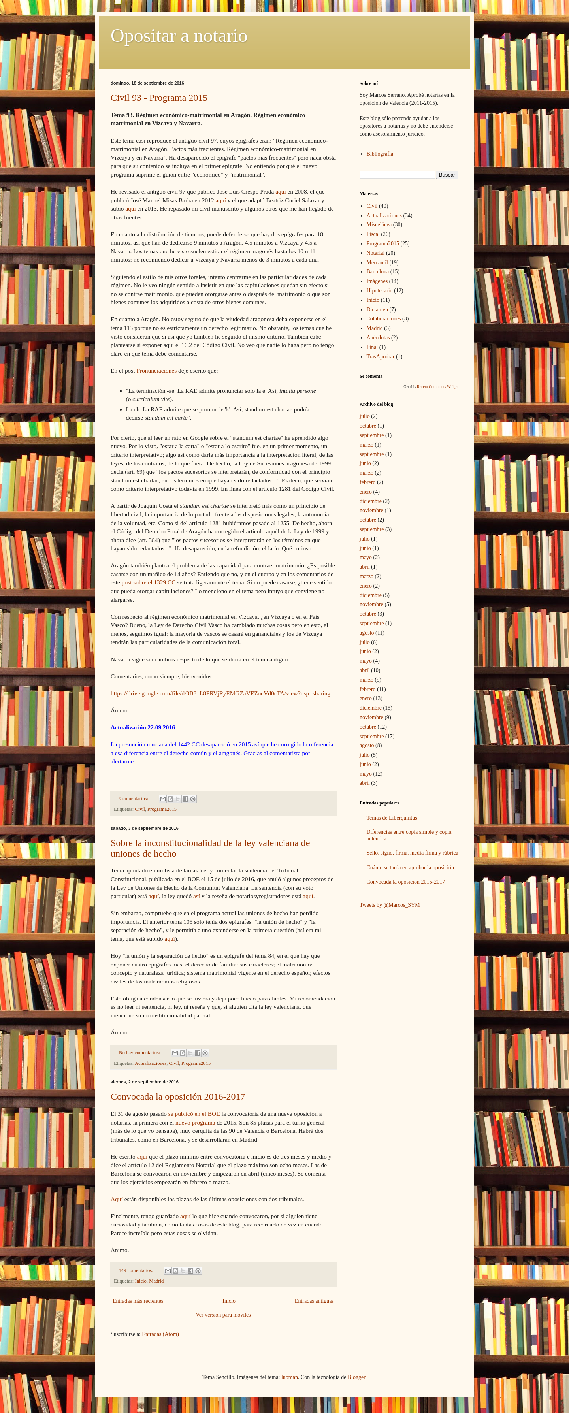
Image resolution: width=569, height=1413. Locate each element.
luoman (289, 1377)
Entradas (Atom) (160, 1334)
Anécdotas (378, 338)
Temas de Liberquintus (392, 818)
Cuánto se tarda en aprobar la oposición (410, 867)
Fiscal (373, 234)
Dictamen (377, 310)
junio (365, 463)
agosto (367, 633)
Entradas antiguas (314, 1301)
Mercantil (377, 263)
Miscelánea (379, 225)
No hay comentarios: (140, 1052)
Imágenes (377, 281)
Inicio (141, 1281)
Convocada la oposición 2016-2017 (178, 1096)
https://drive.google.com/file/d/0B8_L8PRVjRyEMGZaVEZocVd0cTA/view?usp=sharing (220, 693)
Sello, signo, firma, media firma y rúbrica (412, 853)
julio (365, 416)
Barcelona (378, 272)
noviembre (371, 510)
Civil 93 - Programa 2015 (159, 97)
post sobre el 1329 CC (149, 582)
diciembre (371, 501)
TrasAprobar (381, 357)
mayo (366, 557)
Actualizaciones (150, 1063)
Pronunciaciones (156, 370)
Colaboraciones (384, 319)
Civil (140, 809)
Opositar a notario (179, 35)
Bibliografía (380, 154)
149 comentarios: (136, 1270)
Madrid (156, 1281)
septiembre (372, 435)
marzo (366, 445)
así (196, 896)
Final (372, 347)
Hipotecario (380, 291)
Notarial (376, 253)
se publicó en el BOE (194, 1113)
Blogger (356, 1377)
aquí (280, 191)
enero (366, 492)
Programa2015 (162, 809)
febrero (367, 482)
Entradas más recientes (138, 1301)
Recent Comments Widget (437, 386)
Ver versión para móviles (223, 1315)
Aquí (117, 1199)
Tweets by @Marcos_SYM (390, 905)
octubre (368, 426)
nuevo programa (195, 1122)
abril (365, 567)
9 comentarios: (134, 798)
